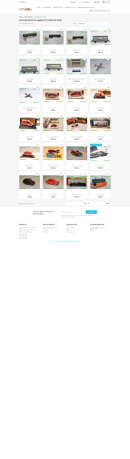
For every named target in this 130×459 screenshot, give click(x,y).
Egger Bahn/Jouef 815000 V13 (76, 79)
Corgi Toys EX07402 (53, 137)
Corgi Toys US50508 (77, 137)
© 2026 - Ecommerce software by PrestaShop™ (65, 241)
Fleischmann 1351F (77, 194)
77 (89, 203)
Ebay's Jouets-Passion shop (27, 230)
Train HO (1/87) (70, 7)
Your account (71, 224)
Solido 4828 (100, 108)
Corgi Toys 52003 (53, 166)
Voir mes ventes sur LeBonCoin (28, 227)
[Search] (100, 10)
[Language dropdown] (74, 2)
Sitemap (45, 232)
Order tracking (70, 227)
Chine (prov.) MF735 (76, 166)
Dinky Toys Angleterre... (100, 79)
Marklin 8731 (29, 50)
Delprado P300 (29, 166)
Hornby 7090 (100, 50)
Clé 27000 (53, 194)
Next (108, 204)
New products (23, 234)
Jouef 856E (100, 166)
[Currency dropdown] (88, 2)
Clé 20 (29, 194)
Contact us (22, 2)
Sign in (68, 230)
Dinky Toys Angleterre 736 (29, 108)
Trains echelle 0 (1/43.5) (86, 7)
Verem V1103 (29, 137)
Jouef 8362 (100, 194)
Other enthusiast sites (25, 232)
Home (39, 7)
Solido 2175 (53, 108)
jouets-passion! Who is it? (50, 227)
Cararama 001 (100, 137)
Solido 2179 (77, 108)
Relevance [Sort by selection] (94, 24)
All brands (47, 7)
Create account (70, 232)
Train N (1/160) (58, 7)
